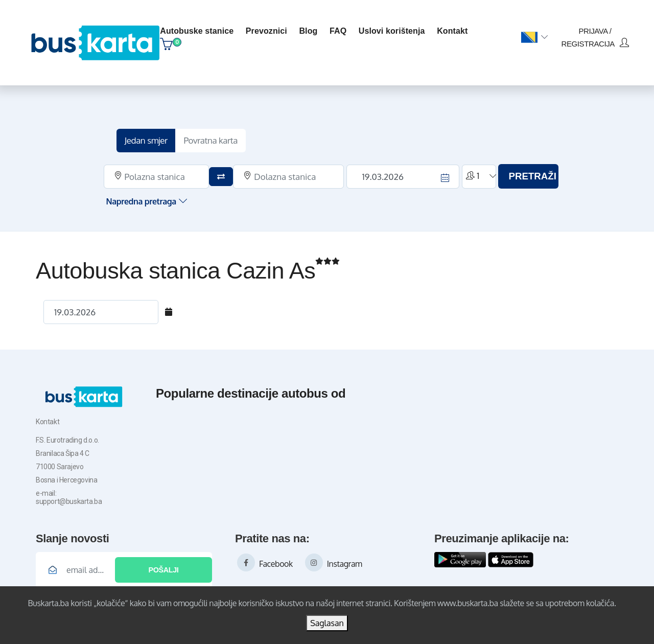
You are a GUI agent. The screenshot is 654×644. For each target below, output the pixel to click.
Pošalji (163, 566)
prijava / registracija (592, 35)
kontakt (453, 29)
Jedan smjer (155, 136)
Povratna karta (221, 136)
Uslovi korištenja (393, 29)
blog (309, 29)
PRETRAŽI (524, 172)
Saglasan (327, 623)
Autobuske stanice (198, 29)
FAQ (339, 29)
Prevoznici (268, 29)
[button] (531, 35)
